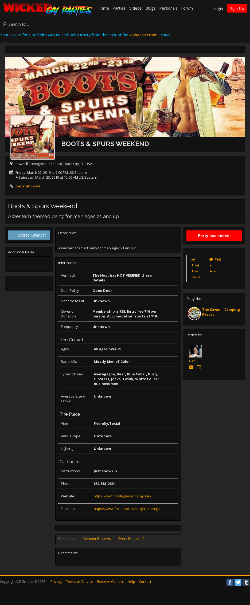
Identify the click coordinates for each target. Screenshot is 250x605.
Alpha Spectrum (143, 34)
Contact (145, 581)
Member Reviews (97, 538)
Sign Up (237, 8)
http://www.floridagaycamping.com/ (122, 496)
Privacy (56, 581)
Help (131, 581)
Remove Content (110, 581)
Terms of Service (79, 581)
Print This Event (196, 271)
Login (218, 8)
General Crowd (27, 186)
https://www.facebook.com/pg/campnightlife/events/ (137, 508)
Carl (192, 361)
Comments (67, 538)
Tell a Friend (215, 265)
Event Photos (131, 538)
